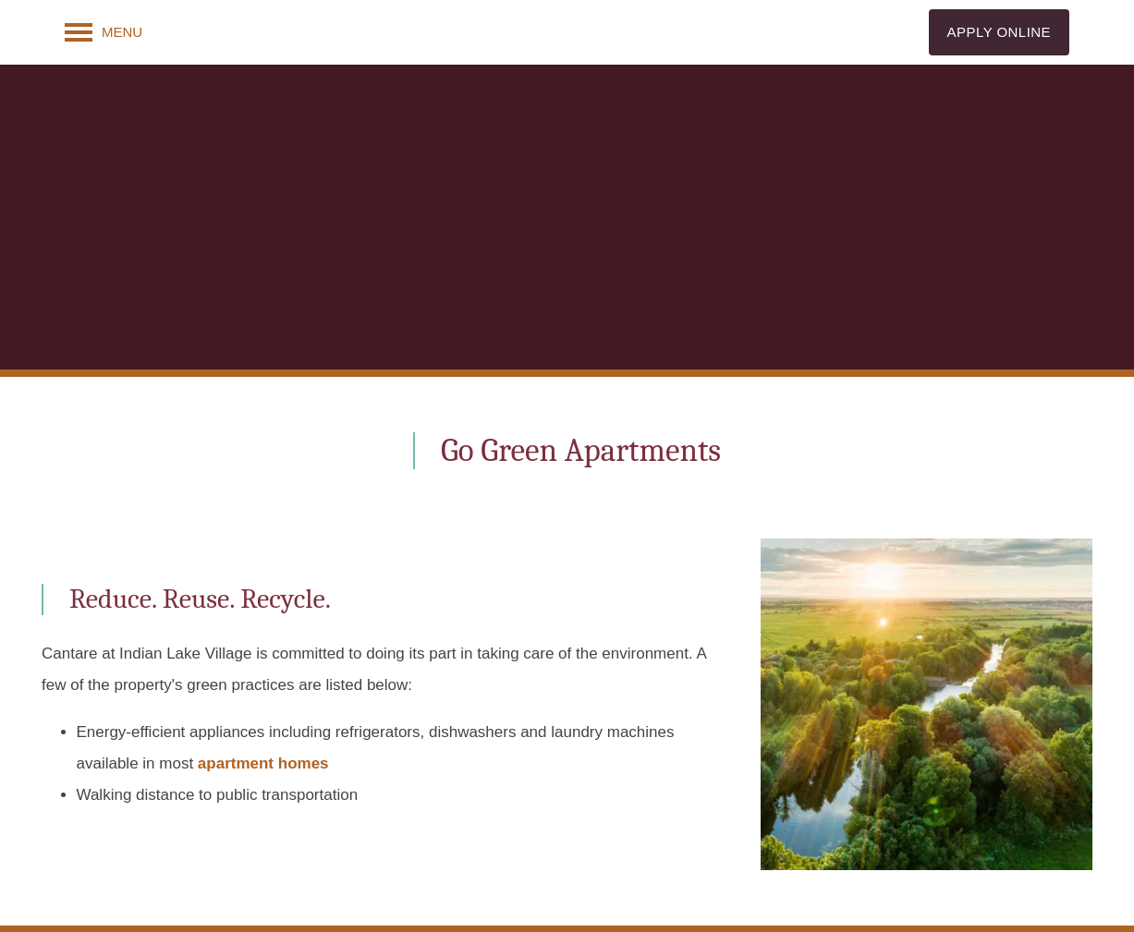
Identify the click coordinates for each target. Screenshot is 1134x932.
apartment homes (263, 763)
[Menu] (103, 32)
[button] (999, 32)
